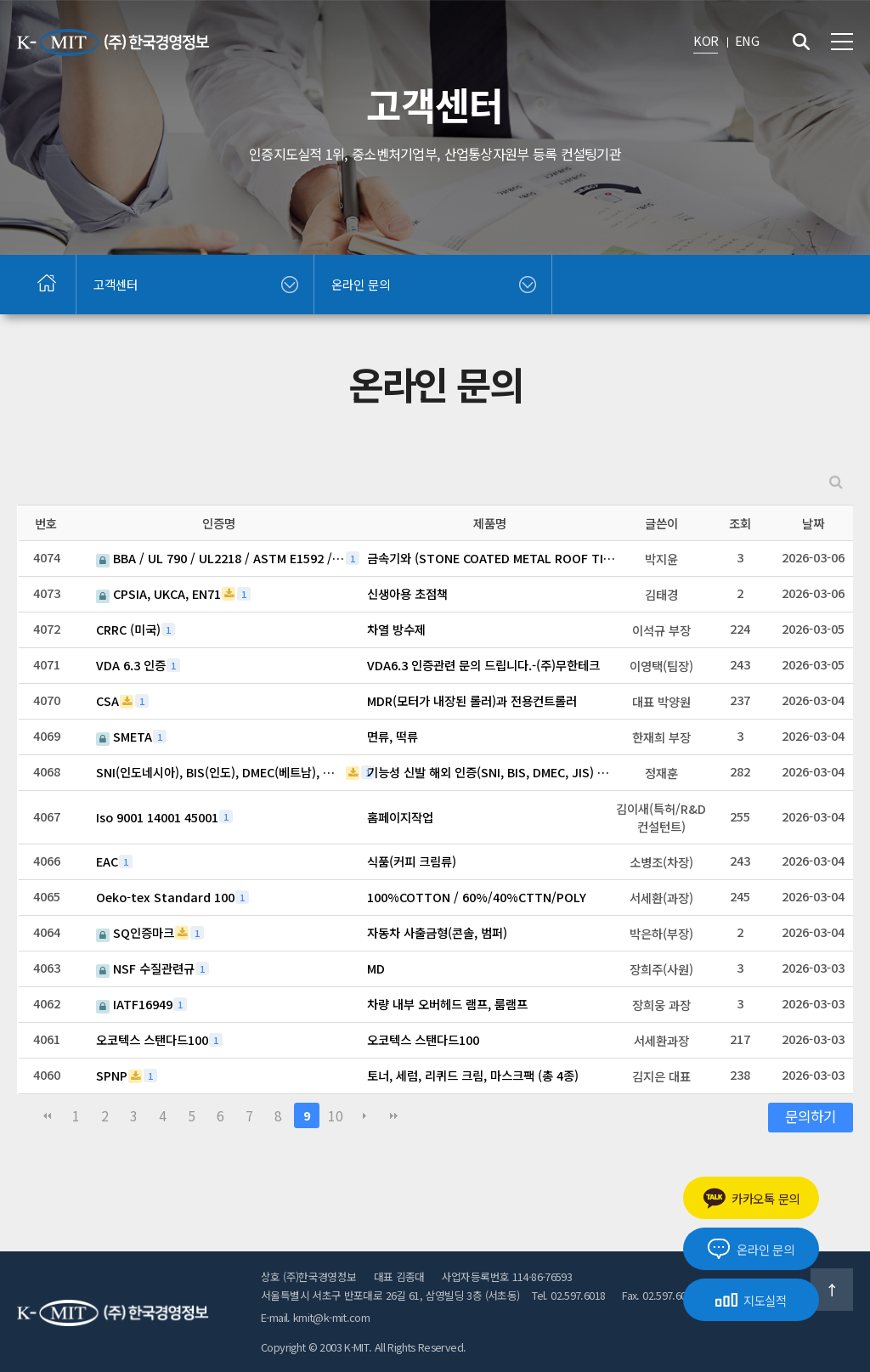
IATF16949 (134, 1004)
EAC (107, 861)
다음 (364, 1115)
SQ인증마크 (135, 932)
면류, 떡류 (392, 736)
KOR (705, 40)
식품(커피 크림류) (411, 861)
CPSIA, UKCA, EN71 (158, 593)
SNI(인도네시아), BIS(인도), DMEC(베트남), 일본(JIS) (220, 772)
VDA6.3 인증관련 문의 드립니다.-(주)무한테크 (483, 665)
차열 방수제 (396, 629)
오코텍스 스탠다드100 (152, 1039)
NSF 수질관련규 (145, 968)
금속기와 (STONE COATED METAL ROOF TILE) (491, 558)
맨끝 (393, 1115)
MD (376, 968)
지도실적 (751, 1300)
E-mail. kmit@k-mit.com (315, 1317)
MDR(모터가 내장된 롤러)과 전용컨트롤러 (472, 700)
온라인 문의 (751, 1249)
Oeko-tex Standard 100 (165, 897)
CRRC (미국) (128, 629)
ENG (747, 40)
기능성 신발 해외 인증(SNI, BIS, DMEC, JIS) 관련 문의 (491, 772)
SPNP (111, 1075)
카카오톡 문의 (751, 1198)
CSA (107, 700)
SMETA (124, 736)
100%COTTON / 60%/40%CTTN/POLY (476, 897)
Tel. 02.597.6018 (568, 1295)
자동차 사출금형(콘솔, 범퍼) (437, 932)
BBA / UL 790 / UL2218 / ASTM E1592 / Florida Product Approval (220, 558)
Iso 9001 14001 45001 (157, 817)
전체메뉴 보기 (842, 41)
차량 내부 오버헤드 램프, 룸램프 (447, 1004)
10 (335, 1115)
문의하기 (810, 1116)
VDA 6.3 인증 (131, 665)
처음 (46, 1115)
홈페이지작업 (400, 817)
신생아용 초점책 (407, 593)
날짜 (813, 523)
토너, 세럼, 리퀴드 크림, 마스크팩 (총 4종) (473, 1075)
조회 (740, 523)
